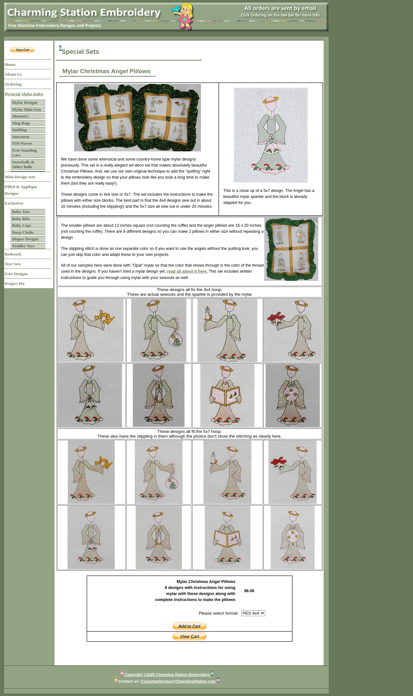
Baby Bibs (21, 218)
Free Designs (16, 273)
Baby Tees (21, 211)
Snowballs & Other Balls (23, 164)
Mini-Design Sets (20, 176)
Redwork (13, 254)
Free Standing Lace (24, 153)
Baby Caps (21, 225)
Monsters (20, 116)
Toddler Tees (23, 246)
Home (10, 64)
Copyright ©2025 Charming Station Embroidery (167, 675)
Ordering (13, 84)
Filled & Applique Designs (21, 190)
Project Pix (15, 283)
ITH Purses (22, 143)
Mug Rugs (21, 123)
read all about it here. (187, 271)
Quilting (19, 129)
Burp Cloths (23, 232)
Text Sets (13, 264)
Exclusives (14, 203)
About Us (13, 74)
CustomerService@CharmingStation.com (179, 681)
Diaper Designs (25, 239)
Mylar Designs (24, 102)
